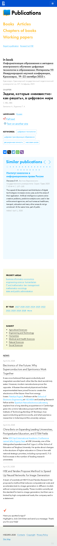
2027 (17, 306)
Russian (19, 114)
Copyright (30, 535)
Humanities (14, 335)
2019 (19, 310)
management (33, 285)
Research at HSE (26, 46)
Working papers (18, 37)
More (29, 310)
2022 (43, 306)
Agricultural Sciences (18, 329)
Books (8, 24)
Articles (24, 24)
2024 (33, 306)
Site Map (7, 539)
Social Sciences (16, 345)
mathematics (11, 288)
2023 (38, 306)
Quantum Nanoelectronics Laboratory (30, 402)
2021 (8, 310)
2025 (27, 306)
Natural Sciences (16, 342)
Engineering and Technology (21, 332)
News (6, 355)
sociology (22, 288)
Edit (52, 543)
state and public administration (19, 291)
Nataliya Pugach (16, 396)
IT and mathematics (14, 285)
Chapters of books (19, 30)
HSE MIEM (29, 399)
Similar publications (24, 161)
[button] (7, 166)
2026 (22, 306)
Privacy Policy (42, 535)
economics (29, 279)
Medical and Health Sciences (22, 338)
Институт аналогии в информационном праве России (25, 174)
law (25, 285)
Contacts (21, 535)
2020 (13, 310)
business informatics (14, 279)
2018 (24, 310)
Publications (26, 13)
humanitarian (30, 282)
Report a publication (11, 46)
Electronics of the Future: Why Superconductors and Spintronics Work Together (24, 369)
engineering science (15, 282)
